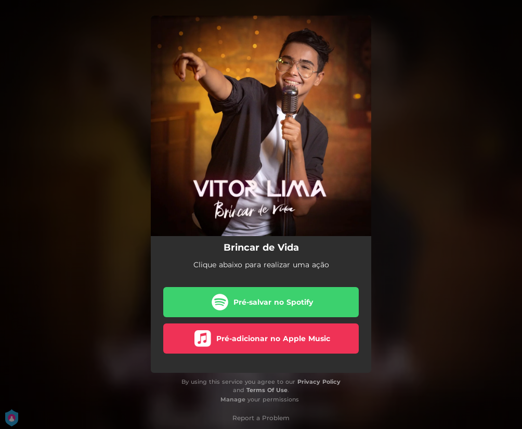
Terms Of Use (267, 390)
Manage (232, 399)
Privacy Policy (319, 381)
